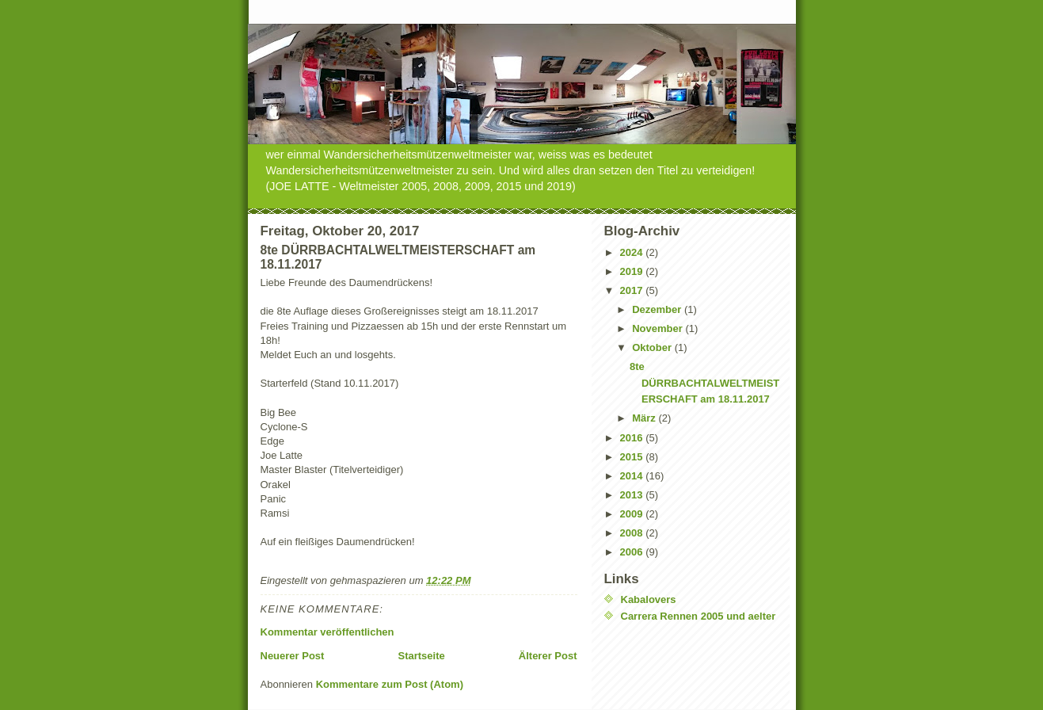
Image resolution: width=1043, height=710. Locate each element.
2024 (633, 252)
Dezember (658, 309)
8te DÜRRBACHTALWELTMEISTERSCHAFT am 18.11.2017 (704, 383)
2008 (633, 533)
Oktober (653, 347)
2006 (633, 552)
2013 (633, 495)
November (658, 328)
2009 (633, 514)
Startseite (421, 656)
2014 (633, 476)
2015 (633, 457)
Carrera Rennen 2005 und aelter (698, 616)
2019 (633, 271)
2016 (633, 438)
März (645, 418)
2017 (633, 290)
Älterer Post (548, 656)
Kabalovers (648, 599)
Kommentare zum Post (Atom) (389, 684)
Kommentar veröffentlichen (327, 632)
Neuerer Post (293, 656)
